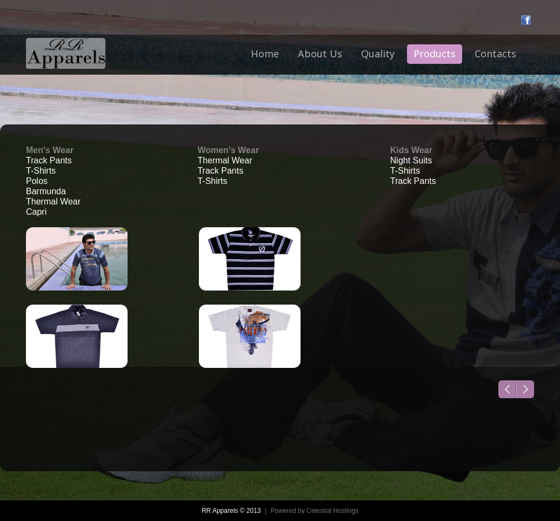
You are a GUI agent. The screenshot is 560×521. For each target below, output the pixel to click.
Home (265, 53)
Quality (378, 53)
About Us (320, 53)
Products (435, 53)
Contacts (495, 53)
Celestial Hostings (332, 511)
